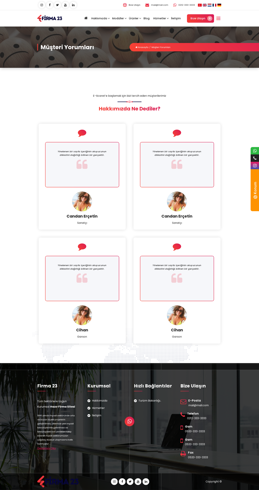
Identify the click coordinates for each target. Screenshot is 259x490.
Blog (147, 18)
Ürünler (133, 18)
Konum (255, 190)
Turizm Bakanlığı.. (149, 401)
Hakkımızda (99, 18)
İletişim (176, 18)
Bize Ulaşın (200, 18)
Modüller (118, 18)
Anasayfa (141, 47)
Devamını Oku (46, 448)
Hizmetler (159, 18)
